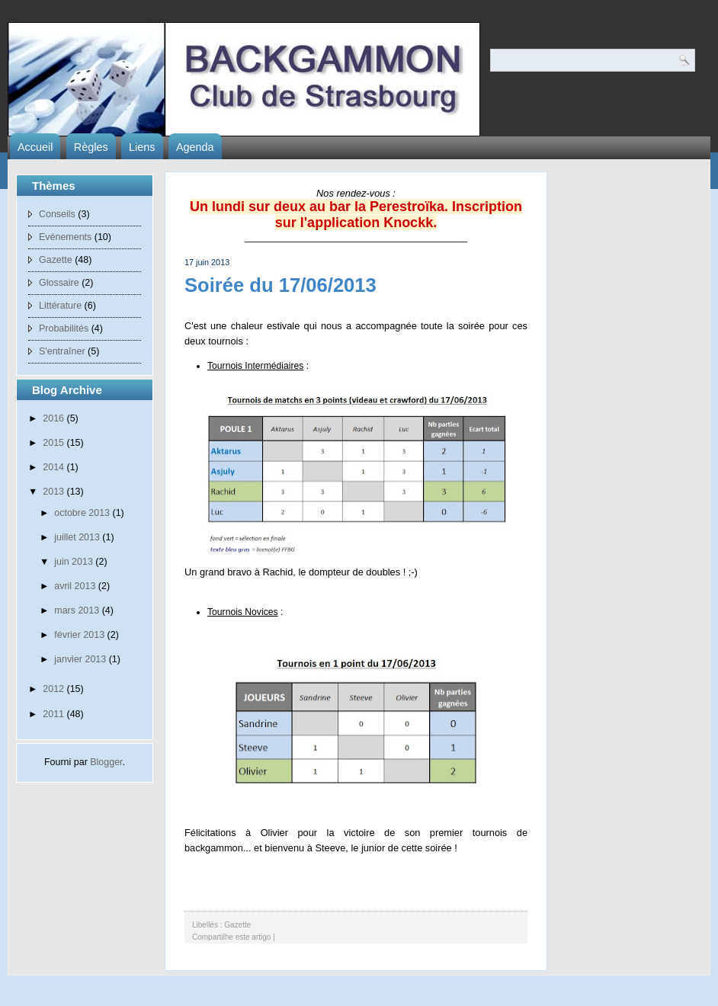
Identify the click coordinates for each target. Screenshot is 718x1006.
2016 (53, 418)
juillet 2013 (77, 537)
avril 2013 (74, 586)
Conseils (57, 214)
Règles (91, 147)
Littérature (60, 305)
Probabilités (63, 328)
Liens (142, 147)
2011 (53, 714)
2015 (53, 442)
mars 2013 (76, 610)
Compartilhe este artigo (231, 937)
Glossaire (59, 282)
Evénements (65, 237)
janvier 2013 (80, 659)
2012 (53, 689)
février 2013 (79, 635)
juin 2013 (73, 561)
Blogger (106, 762)
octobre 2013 (82, 513)
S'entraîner (62, 351)
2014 (53, 467)
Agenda (195, 147)
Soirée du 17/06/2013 (280, 285)
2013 (53, 491)
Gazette (55, 260)
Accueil (35, 147)
